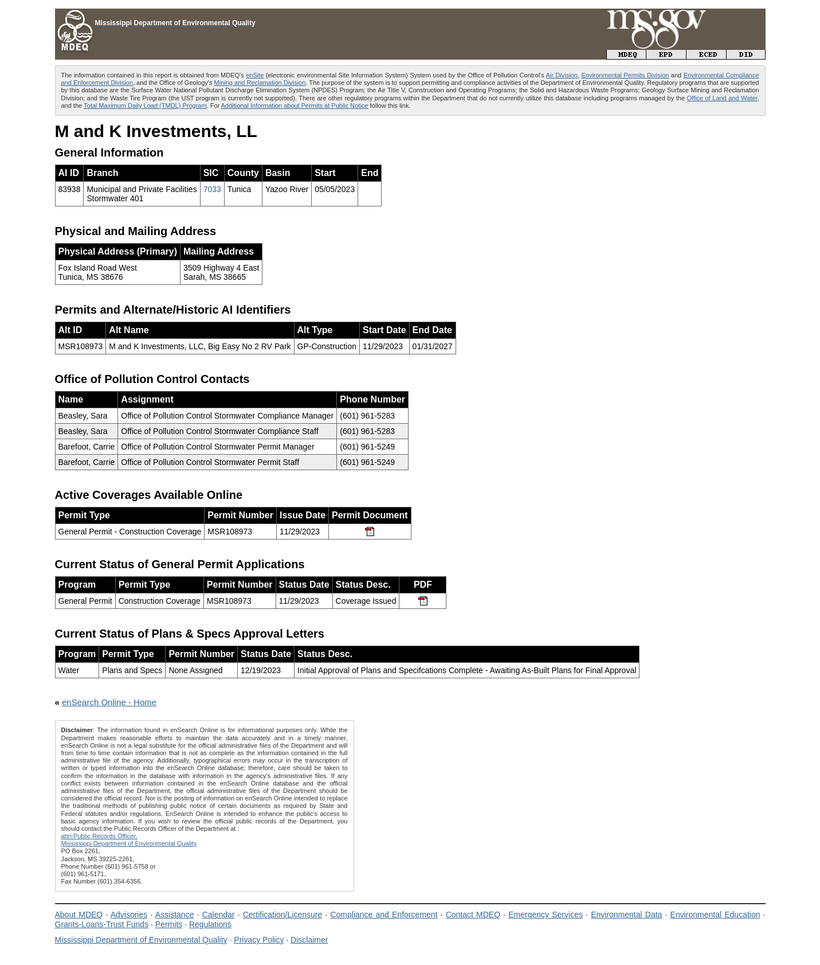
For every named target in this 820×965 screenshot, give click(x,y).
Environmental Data (626, 914)
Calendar (218, 914)
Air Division (562, 75)
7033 (212, 189)
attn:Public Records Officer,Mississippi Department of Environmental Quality (129, 840)
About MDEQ (79, 914)
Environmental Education (715, 914)
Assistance (174, 914)
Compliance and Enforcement (383, 914)
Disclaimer (309, 939)
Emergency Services (545, 914)
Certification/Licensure (283, 914)
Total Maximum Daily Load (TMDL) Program (145, 105)
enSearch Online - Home (109, 702)
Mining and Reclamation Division (260, 82)
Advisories (129, 914)
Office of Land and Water (722, 98)
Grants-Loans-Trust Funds (102, 924)
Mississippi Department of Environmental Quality (141, 939)
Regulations (210, 924)
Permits (168, 924)
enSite (255, 75)
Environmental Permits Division (625, 75)
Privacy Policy (259, 939)
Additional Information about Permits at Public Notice (294, 105)
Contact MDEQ (473, 914)
